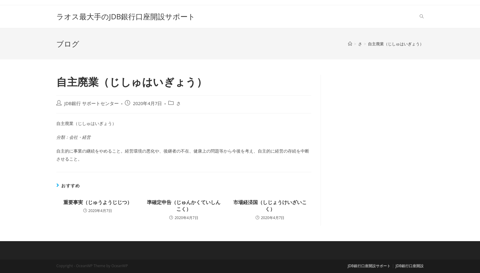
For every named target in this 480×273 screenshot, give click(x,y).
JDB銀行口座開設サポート (369, 265)
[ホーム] (350, 44)
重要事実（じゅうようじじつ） (97, 202)
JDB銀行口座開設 (410, 265)
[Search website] (421, 16)
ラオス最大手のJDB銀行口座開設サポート (125, 16)
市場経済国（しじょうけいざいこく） (270, 205)
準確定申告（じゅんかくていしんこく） (183, 205)
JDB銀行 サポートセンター (91, 103)
